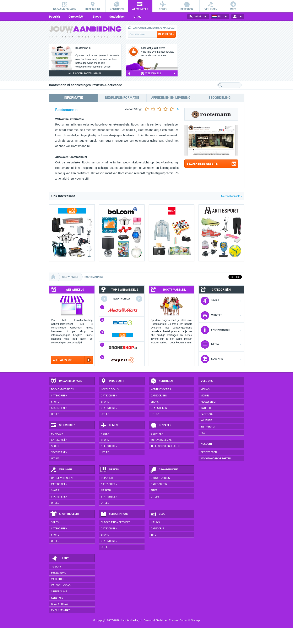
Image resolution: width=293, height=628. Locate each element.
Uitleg (137, 16)
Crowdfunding (164, 469)
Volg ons (207, 380)
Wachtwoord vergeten (216, 458)
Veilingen (61, 469)
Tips (153, 534)
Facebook (207, 414)
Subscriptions (114, 514)
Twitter (206, 408)
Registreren (209, 452)
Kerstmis (57, 597)
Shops (97, 16)
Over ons (149, 620)
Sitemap (195, 620)
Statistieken (117, 16)
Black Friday (59, 604)
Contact (184, 620)
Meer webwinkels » (231, 196)
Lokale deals (110, 389)
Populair (54, 16)
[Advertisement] (213, 51)
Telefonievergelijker (165, 446)
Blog (157, 514)
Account (206, 443)
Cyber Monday (60, 610)
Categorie (157, 528)
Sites (154, 490)
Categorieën (76, 16)
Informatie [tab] (73, 98)
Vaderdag (57, 579)
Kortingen (161, 381)
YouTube (206, 420)
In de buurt (112, 381)
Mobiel (205, 395)
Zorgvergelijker (162, 439)
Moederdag (58, 572)
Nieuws (155, 522)
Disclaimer (161, 620)
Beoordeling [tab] (219, 98)
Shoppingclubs (64, 514)
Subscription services (115, 522)
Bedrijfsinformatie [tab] (122, 98)
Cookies (173, 620)
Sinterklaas (59, 591)
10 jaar (56, 566)
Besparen (160, 425)
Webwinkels (62, 425)
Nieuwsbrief (208, 401)
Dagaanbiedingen (66, 381)
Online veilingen (61, 478)
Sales (55, 522)
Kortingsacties (161, 389)
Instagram (208, 426)
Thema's (59, 558)
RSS (203, 432)
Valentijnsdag (61, 585)
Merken (109, 469)
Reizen (109, 425)
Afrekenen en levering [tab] (171, 98)
